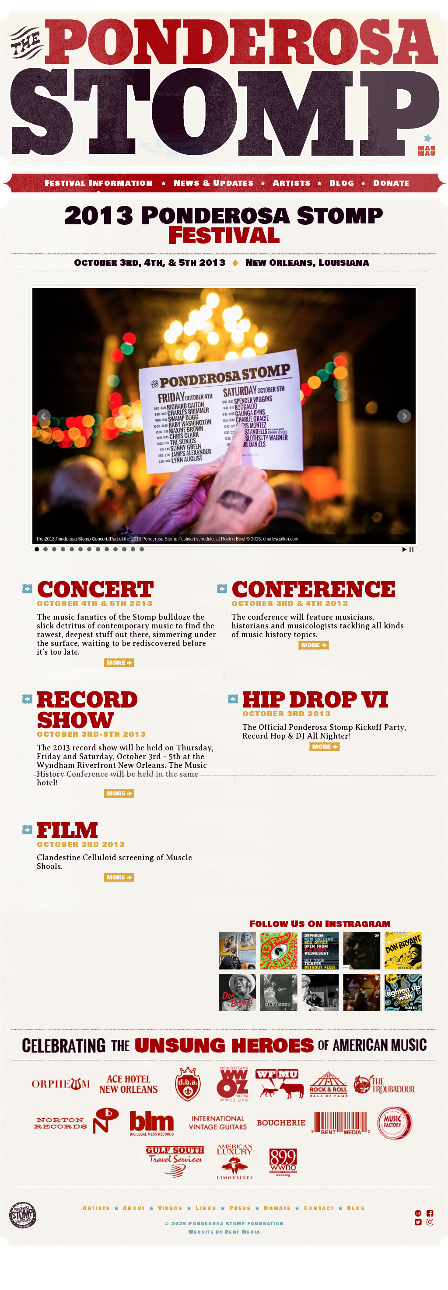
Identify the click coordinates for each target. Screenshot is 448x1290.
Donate (391, 183)
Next (404, 416)
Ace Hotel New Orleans (128, 1083)
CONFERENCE (313, 590)
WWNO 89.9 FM (283, 1160)
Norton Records (60, 1121)
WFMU (279, 1083)
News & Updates (214, 183)
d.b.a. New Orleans (188, 1083)
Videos (170, 1208)
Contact (319, 1208)
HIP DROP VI (315, 700)
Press (240, 1208)
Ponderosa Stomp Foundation (236, 1223)
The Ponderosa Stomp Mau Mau (224, 88)
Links (206, 1208)
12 (133, 549)
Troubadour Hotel (384, 1083)
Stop (411, 549)
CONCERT (95, 590)
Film (67, 831)
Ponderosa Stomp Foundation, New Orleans (22, 1215)
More (127, 662)
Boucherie (281, 1121)
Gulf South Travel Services (175, 1160)
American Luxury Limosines (234, 1160)
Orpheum (61, 1083)
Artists (292, 183)
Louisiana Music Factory (394, 1121)
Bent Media (341, 1121)
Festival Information (99, 183)
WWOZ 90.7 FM (232, 1083)
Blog (341, 183)
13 (142, 549)
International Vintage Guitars (218, 1121)
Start (404, 549)
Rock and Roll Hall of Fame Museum (328, 1083)
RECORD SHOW (87, 710)
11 (124, 549)
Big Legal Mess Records (152, 1121)
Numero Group (106, 1121)
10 (115, 549)
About (134, 1208)
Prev (44, 416)
